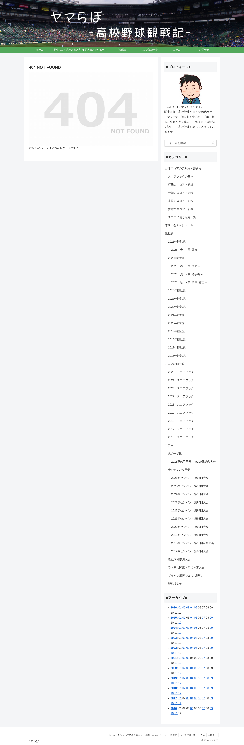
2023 (174, 637)
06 (199, 668)
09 (211, 617)
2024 (174, 627)
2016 (174, 708)
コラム (201, 735)
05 (195, 607)
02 (183, 607)
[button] (213, 143)
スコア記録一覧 (187, 735)
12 (179, 622)
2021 (174, 657)
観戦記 (173, 735)
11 (176, 652)
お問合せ (212, 735)
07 (203, 617)
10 (172, 652)
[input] (190, 143)
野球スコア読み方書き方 (130, 735)
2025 (174, 617)
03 (187, 607)
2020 (174, 668)
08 (207, 678)
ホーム (111, 735)
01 (180, 607)
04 (191, 607)
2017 (174, 698)
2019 (174, 678)
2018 (174, 688)
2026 (174, 607)
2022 (174, 647)
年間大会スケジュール (156, 735)
